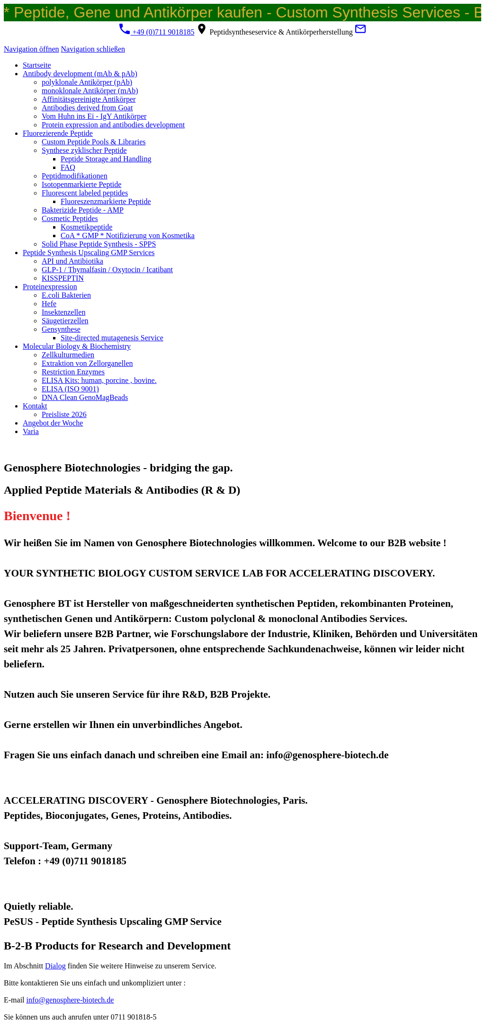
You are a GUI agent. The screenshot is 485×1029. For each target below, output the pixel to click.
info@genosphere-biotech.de (70, 1000)
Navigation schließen (93, 49)
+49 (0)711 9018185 (156, 32)
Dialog (55, 966)
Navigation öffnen (31, 49)
